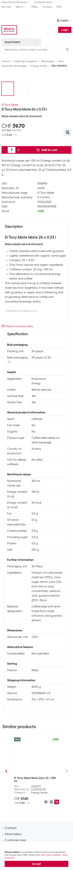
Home (5, 61)
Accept (36, 864)
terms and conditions (51, 855)
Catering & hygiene (25, 61)
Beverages (47, 61)
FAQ (58, 6)
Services (6, 6)
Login (64, 30)
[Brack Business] (9, 29)
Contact (47, 6)
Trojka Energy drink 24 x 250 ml (34, 777)
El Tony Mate (10, 105)
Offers (34, 6)
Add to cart (46, 150)
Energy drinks (39, 65)
